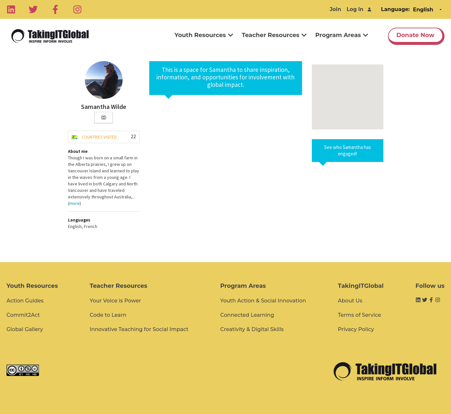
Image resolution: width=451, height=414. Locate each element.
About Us (350, 301)
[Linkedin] (11, 9)
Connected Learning (247, 315)
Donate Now (415, 35)
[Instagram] (77, 9)
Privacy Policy (356, 329)
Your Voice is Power (115, 301)
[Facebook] (55, 9)
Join (335, 9)
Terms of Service (359, 315)
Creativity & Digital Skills (252, 329)
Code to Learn (108, 315)
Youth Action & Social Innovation (263, 301)
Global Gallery (25, 329)
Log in (355, 9)
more (74, 203)
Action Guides (25, 301)
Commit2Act (23, 315)
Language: (395, 9)
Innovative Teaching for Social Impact (139, 329)
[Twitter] (33, 9)
